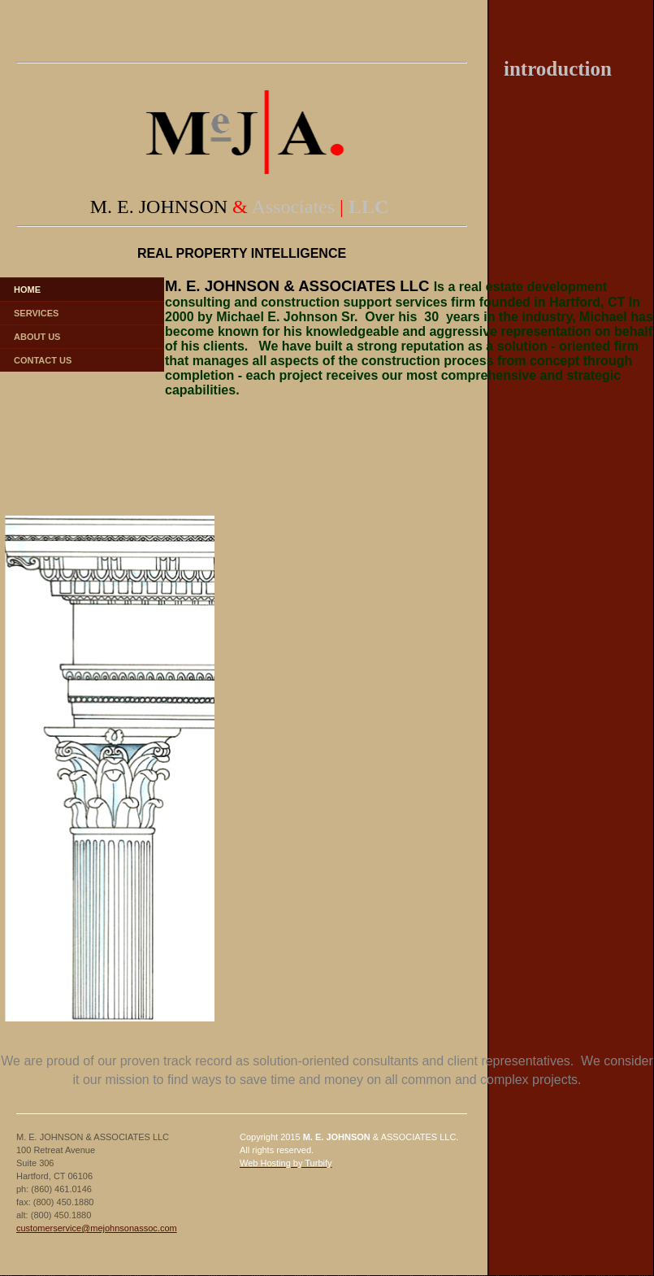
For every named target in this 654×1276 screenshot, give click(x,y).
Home (27, 289)
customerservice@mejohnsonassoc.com (96, 1228)
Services (36, 313)
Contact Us (42, 360)
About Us (37, 337)
